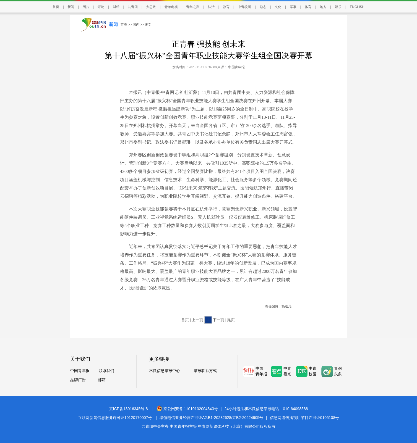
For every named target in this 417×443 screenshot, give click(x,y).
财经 (116, 7)
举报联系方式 (205, 371)
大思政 (151, 7)
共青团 (133, 7)
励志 (263, 7)
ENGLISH (357, 7)
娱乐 (338, 7)
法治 (211, 7)
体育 (308, 7)
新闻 (70, 7)
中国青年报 (236, 67)
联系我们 (106, 371)
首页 (56, 7)
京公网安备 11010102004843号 (187, 409)
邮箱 (102, 380)
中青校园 (244, 7)
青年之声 (192, 7)
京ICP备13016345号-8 (128, 409)
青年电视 (171, 7)
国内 (136, 25)
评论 (101, 7)
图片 (86, 7)
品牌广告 (78, 380)
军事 (293, 7)
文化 (278, 7)
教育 (226, 7)
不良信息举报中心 (164, 371)
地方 (323, 7)
